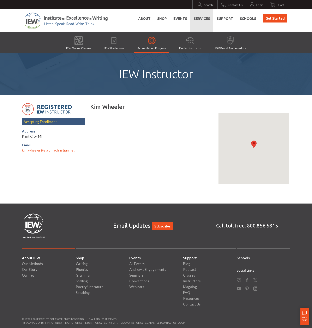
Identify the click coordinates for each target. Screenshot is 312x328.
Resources (191, 298)
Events (180, 18)
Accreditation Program (151, 43)
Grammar (83, 275)
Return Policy (93, 322)
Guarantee (152, 322)
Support (225, 18)
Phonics (82, 269)
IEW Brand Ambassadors (230, 43)
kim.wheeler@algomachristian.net (48, 150)
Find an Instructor (190, 43)
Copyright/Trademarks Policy (123, 322)
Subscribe (162, 226)
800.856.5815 (262, 226)
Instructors (192, 281)
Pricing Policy (73, 322)
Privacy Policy (31, 322)
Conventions (139, 281)
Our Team (29, 275)
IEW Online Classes (78, 43)
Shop (162, 18)
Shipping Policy (52, 322)
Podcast (189, 269)
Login (182, 322)
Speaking (83, 292)
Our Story (29, 269)
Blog (186, 264)
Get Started (275, 18)
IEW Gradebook (114, 43)
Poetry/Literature (89, 287)
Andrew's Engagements (147, 269)
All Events (137, 264)
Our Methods (32, 264)
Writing (82, 264)
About (144, 18)
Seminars (136, 275)
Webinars (136, 287)
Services (202, 18)
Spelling (82, 281)
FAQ (186, 292)
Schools (248, 18)
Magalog (190, 287)
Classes (189, 275)
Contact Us (192, 304)
